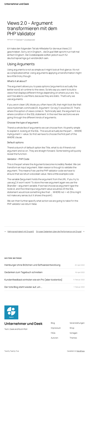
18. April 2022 (80, 272)
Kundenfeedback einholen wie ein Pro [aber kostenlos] (33, 279)
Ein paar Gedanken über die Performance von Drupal (58, 231)
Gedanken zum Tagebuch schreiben (23, 272)
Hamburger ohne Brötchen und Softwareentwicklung (32, 265)
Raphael (19, 39)
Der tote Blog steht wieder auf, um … (23, 287)
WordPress (81, 351)
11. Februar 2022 (78, 280)
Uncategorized (29, 39)
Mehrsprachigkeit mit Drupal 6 (21, 231)
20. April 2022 (80, 265)
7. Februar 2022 (79, 287)
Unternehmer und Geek (16, 3)
